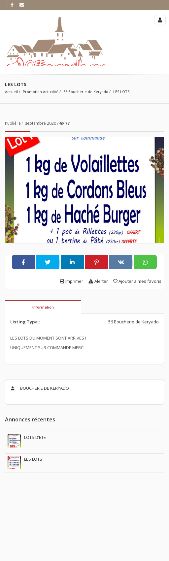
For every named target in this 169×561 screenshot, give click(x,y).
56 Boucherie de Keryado (85, 91)
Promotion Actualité (40, 91)
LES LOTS (121, 91)
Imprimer (71, 281)
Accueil (11, 91)
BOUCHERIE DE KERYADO (39, 388)
